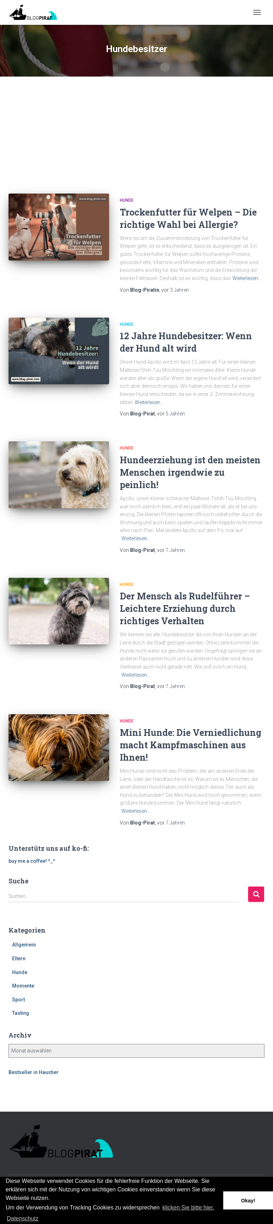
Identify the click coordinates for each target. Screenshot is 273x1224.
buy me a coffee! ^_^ (32, 861)
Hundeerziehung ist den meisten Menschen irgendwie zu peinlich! (190, 472)
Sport (18, 999)
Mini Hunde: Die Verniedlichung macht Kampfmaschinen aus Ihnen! (190, 745)
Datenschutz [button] (22, 1218)
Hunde (127, 200)
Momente (23, 986)
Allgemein (24, 945)
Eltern (19, 958)
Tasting (20, 1013)
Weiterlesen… (246, 278)
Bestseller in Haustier (34, 1072)
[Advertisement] (136, 129)
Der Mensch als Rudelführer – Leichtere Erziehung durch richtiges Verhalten (185, 608)
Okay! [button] (248, 1200)
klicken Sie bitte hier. (188, 1208)
